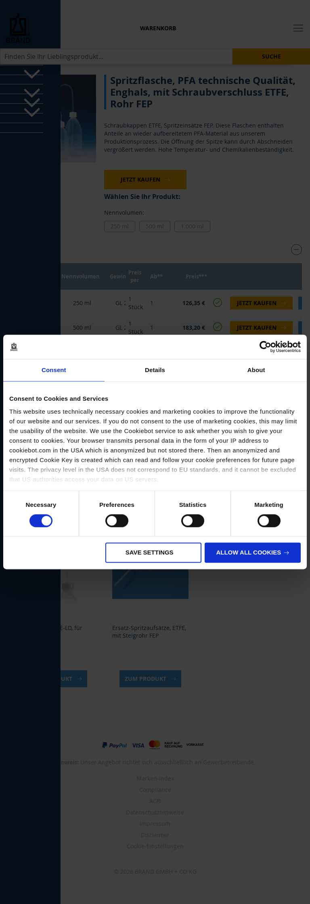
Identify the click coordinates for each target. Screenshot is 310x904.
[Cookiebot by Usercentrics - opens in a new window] (265, 347)
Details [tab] (155, 369)
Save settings (150, 552)
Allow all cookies (248, 552)
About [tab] (256, 369)
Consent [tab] (54, 369)
